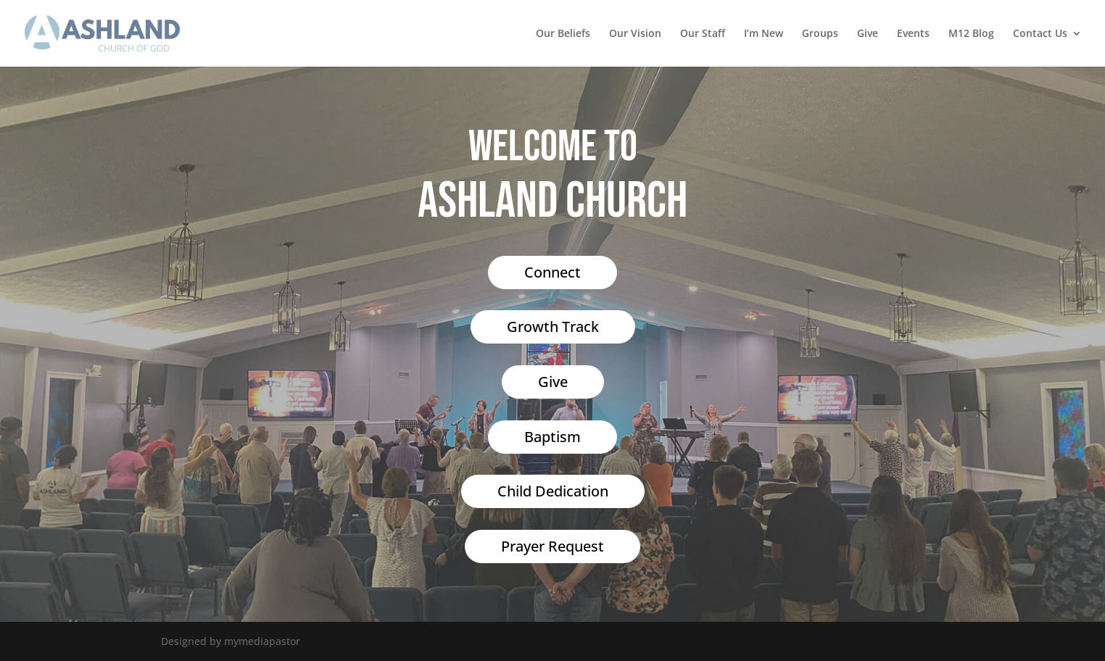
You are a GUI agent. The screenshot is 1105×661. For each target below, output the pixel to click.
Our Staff (702, 34)
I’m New (763, 34)
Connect (552, 272)
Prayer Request (552, 546)
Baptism (552, 436)
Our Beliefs (563, 34)
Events (913, 34)
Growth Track (553, 326)
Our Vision (635, 34)
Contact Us (1040, 34)
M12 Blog (971, 34)
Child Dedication (552, 491)
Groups (820, 34)
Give (867, 34)
